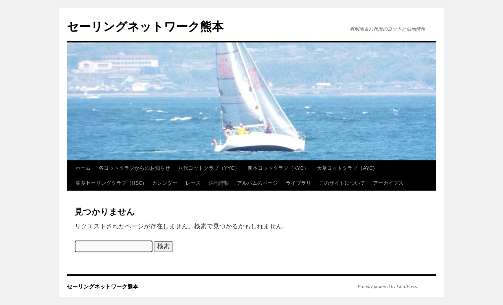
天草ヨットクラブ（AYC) (345, 168)
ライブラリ (298, 183)
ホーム (83, 168)
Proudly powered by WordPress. (388, 286)
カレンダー (165, 183)
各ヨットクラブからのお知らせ (134, 168)
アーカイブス (388, 183)
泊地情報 (219, 183)
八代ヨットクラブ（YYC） (209, 168)
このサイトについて (342, 183)
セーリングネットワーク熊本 (145, 26)
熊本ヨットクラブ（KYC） (278, 168)
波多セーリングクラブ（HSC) (109, 183)
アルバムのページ (257, 183)
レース (193, 183)
